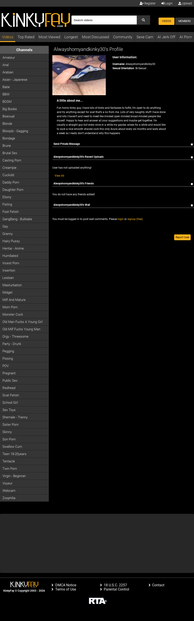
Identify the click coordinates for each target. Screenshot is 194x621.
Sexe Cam (145, 37)
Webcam (8, 491)
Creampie (9, 168)
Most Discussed (95, 37)
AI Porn (186, 37)
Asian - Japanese (14, 80)
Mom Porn (10, 307)
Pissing (7, 359)
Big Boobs (9, 109)
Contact (158, 585)
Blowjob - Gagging (15, 131)
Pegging (8, 351)
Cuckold (8, 175)
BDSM (7, 102)
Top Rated (26, 37)
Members (184, 21)
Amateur (8, 58)
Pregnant (9, 373)
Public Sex (9, 381)
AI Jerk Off (166, 37)
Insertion (8, 270)
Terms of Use (65, 589)
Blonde (7, 124)
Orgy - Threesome (15, 337)
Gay (5, 226)
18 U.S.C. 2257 (115, 585)
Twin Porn (9, 469)
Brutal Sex (9, 153)
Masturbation (12, 285)
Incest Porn (10, 263)
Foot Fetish (10, 212)
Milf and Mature (14, 300)
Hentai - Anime (13, 248)
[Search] (104, 20)
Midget (7, 292)
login (121, 219)
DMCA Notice (65, 585)
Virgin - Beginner (14, 476)
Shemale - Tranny (15, 417)
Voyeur (7, 483)
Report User (182, 237)
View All (59, 175)
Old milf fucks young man (21, 329)
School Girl (10, 403)
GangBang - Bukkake (17, 219)
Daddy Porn (10, 182)
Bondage (8, 138)
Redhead (8, 388)
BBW (5, 94)
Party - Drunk (11, 344)
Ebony (6, 197)
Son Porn (9, 439)
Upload (185, 3)
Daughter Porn (12, 190)
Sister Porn (10, 425)
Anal (5, 65)
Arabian (7, 72)
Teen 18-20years (14, 454)
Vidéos (7, 37)
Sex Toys (9, 410)
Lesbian (8, 278)
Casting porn (11, 160)
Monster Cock (12, 315)
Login (167, 3)
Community (122, 37)
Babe (6, 87)
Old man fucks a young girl (22, 322)
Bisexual (8, 116)
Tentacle (8, 461)
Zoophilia (8, 498)
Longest (71, 37)
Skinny (7, 432)
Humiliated (10, 256)
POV (5, 366)
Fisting (7, 204)
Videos (166, 21)
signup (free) (135, 219)
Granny (7, 234)
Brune (6, 146)
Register (148, 3)
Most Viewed (49, 37)
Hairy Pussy (11, 241)
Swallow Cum (12, 447)
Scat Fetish (10, 395)
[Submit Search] (143, 20)
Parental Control (116, 589)
